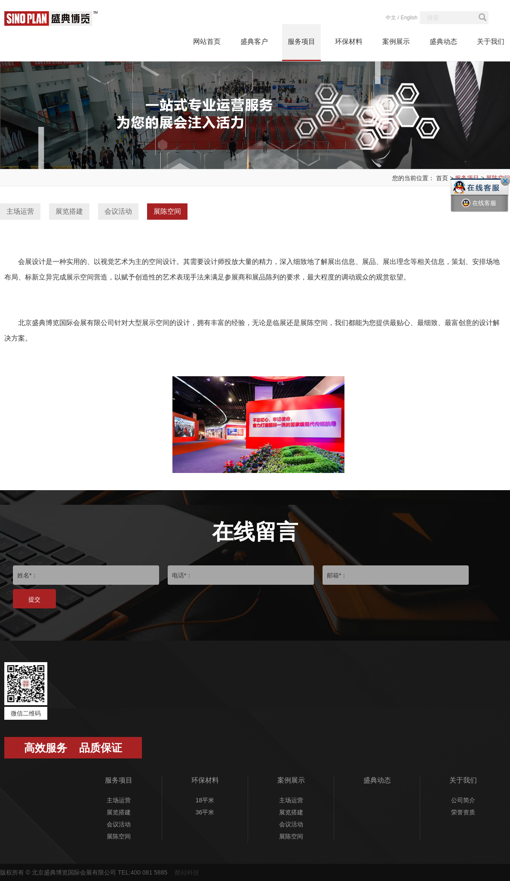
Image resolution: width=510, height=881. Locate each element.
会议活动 (118, 211)
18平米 (205, 800)
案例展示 (396, 41)
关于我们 (490, 41)
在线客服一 (478, 209)
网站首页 (207, 41)
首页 (442, 178)
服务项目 (301, 41)
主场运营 (20, 211)
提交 (34, 599)
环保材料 (349, 41)
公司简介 (463, 800)
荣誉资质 (463, 812)
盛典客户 (254, 41)
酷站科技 (187, 872)
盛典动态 (443, 41)
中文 (391, 18)
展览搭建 (69, 211)
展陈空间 (167, 211)
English (409, 18)
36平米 (205, 812)
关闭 (505, 181)
